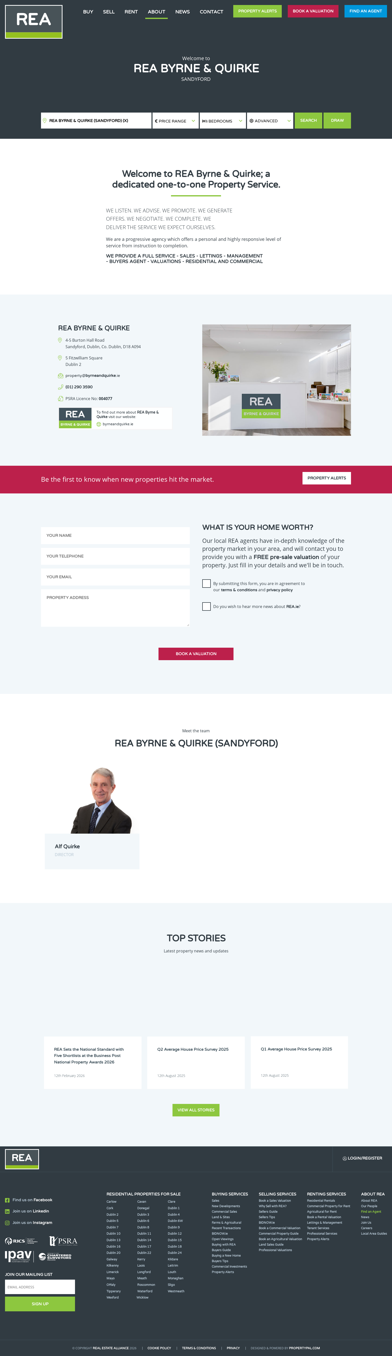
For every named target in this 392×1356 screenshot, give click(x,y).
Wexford (112, 1297)
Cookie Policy (159, 1348)
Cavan (141, 1202)
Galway (111, 1259)
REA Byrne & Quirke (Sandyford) (88, 121)
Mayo (110, 1278)
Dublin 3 (143, 1214)
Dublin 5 (112, 1220)
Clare (171, 1202)
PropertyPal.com (304, 1348)
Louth (172, 1272)
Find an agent (366, 11)
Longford (144, 1272)
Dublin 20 (113, 1252)
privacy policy (279, 590)
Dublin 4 (174, 1214)
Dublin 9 (174, 1227)
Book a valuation (313, 11)
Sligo (171, 1284)
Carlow (111, 1202)
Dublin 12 (175, 1233)
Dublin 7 (112, 1227)
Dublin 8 (143, 1227)
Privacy (233, 1348)
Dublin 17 (144, 1246)
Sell (108, 12)
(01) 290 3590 (79, 387)
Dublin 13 (113, 1240)
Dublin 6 (143, 1220)
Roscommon (146, 1284)
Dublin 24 (175, 1252)
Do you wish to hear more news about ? (256, 606)
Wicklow (142, 1297)
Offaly (110, 1284)
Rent (131, 12)
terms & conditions (239, 590)
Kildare (173, 1259)
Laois (141, 1265)
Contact (211, 12)
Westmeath (176, 1291)
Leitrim (173, 1265)
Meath (142, 1278)
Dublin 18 (175, 1246)
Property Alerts (257, 11)
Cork (109, 1208)
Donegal (143, 1208)
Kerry (141, 1259)
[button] (270, 121)
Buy (88, 12)
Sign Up (40, 1303)
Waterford (144, 1291)
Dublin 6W (175, 1220)
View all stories (196, 1109)
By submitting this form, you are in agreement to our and (259, 587)
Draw (337, 120)
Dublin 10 (113, 1233)
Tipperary (113, 1291)
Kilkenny (112, 1265)
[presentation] (240, 624)
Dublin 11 (144, 1233)
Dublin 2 (112, 1214)
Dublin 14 (144, 1240)
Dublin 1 (174, 1208)
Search (308, 120)
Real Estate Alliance (111, 1348)
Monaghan (175, 1278)
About (156, 12)
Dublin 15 (175, 1240)
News (182, 12)
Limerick (112, 1272)
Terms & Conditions (199, 1348)
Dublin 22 (144, 1252)
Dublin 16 (113, 1246)
